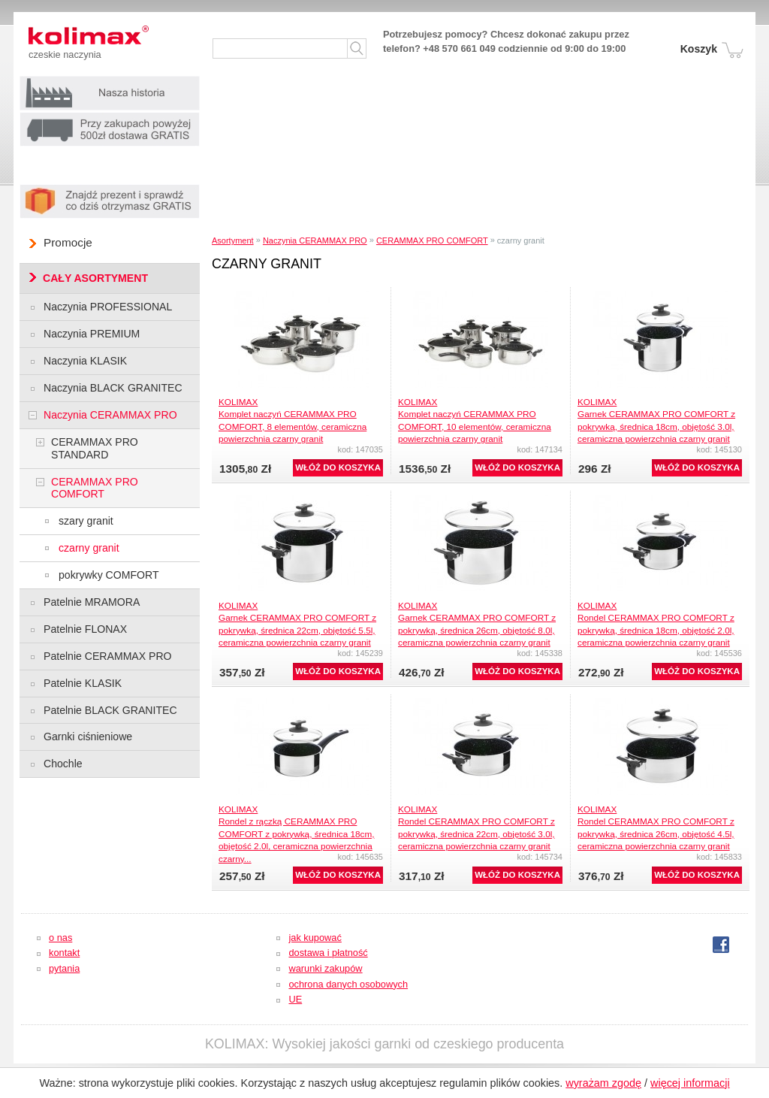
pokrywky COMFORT (109, 575)
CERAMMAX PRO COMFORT (432, 240)
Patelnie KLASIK (83, 683)
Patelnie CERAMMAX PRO (108, 656)
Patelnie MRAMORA (92, 602)
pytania (64, 968)
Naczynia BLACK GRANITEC (113, 388)
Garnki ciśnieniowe (88, 736)
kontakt (64, 952)
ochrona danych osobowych (348, 984)
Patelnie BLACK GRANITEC (110, 710)
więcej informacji (690, 1083)
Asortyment (233, 240)
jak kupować (314, 937)
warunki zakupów (325, 968)
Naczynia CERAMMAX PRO (315, 240)
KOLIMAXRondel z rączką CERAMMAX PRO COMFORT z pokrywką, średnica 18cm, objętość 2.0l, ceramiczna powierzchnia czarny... (296, 834)
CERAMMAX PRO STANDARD (94, 448)
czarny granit (89, 548)
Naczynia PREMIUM (92, 334)
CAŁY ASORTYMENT (95, 278)
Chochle (63, 764)
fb (721, 944)
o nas (60, 937)
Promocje (68, 242)
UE (295, 999)
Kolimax (104, 37)
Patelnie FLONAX (85, 629)
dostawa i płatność (327, 952)
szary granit (86, 521)
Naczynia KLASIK (85, 361)
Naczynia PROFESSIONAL (108, 307)
